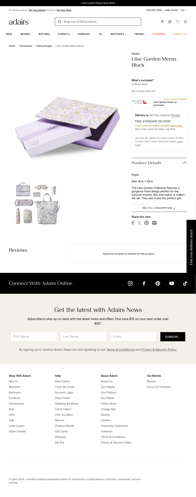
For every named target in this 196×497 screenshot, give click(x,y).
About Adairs (109, 376)
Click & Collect (64, 414)
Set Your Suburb (37, 10)
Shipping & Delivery (67, 403)
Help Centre (171, 10)
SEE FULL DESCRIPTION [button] (159, 208)
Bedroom (27, 34)
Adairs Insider (17, 431)
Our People (108, 387)
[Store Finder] (162, 21)
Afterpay (60, 437)
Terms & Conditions (120, 349)
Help (58, 376)
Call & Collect (63, 409)
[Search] (60, 22)
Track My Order (154, 10)
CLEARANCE (161, 34)
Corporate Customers (114, 426)
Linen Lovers (182, 34)
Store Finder (62, 398)
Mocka (151, 381)
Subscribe (173, 337)
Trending (141, 34)
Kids (102, 34)
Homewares (86, 34)
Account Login (64, 392)
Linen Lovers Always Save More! (98, 3)
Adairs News (109, 403)
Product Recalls (64, 426)
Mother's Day (120, 34)
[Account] (170, 21)
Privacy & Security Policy (158, 349)
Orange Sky (108, 409)
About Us (107, 381)
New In (11, 34)
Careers (106, 420)
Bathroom (46, 34)
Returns (59, 420)
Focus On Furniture (159, 387)
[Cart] (185, 21)
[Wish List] (178, 21)
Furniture (65, 34)
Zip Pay (59, 442)
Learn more (176, 125)
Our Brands (154, 376)
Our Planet (107, 398)
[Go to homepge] (18, 21)
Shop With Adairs (20, 376)
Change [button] (175, 115)
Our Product (108, 392)
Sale (11, 420)
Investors (106, 431)
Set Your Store (64, 10)
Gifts (12, 414)
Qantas (105, 414)
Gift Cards (61, 431)
